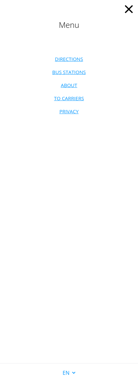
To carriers (69, 98)
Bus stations (69, 72)
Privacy (69, 111)
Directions (69, 59)
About (69, 85)
